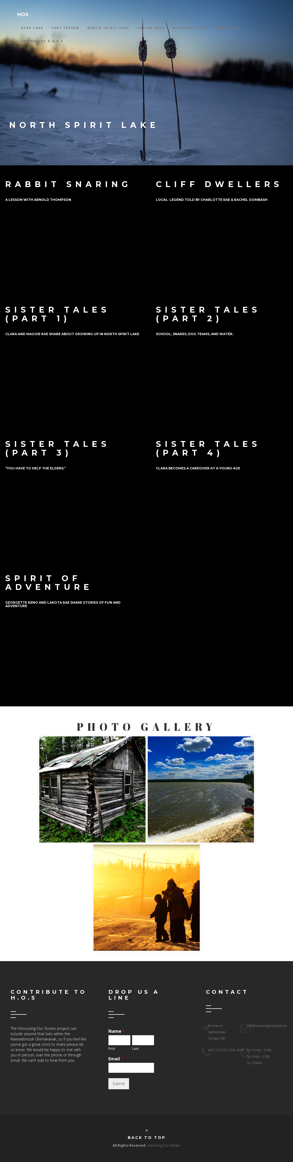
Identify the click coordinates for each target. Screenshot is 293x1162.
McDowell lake (189, 28)
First (111, 1048)
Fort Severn (65, 28)
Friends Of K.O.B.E (42, 41)
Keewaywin (227, 28)
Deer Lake (32, 28)
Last (135, 1048)
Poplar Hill (150, 28)
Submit (119, 1083)
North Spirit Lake (108, 28)
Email (116, 1059)
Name (116, 1031)
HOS (22, 15)
